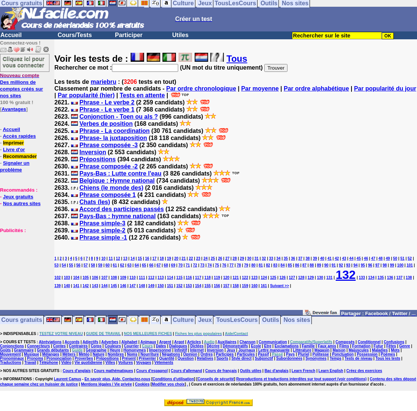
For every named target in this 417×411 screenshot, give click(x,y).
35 (286, 258)
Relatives (205, 358)
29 (242, 258)
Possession (367, 354)
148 (142, 286)
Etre (267, 346)
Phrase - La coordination (114, 131)
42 (337, 258)
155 (207, 286)
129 (311, 277)
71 (188, 265)
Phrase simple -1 (103, 237)
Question (185, 358)
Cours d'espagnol (152, 371)
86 (297, 265)
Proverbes (84, 358)
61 (115, 265)
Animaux (148, 342)
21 (184, 258)
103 (67, 277)
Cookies (142, 384)
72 (195, 265)
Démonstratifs (235, 346)
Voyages (143, 362)
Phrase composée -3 (108, 145)
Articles (194, 342)
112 (151, 277)
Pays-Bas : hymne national (117, 216)
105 (85, 277)
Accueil (11, 35)
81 (261, 265)
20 (176, 258)
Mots (395, 350)
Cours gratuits (21, 320)
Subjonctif (264, 358)
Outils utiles (250, 371)
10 (103, 258)
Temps (336, 358)
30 (249, 258)
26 (220, 258)
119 (217, 277)
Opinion (190, 354)
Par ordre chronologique (201, 88)
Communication (273, 342)
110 (133, 277)
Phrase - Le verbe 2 (106, 102)
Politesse (321, 354)
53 (56, 265)
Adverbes (110, 342)
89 (319, 265)
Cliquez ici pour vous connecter (24, 61)
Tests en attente (142, 95)
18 (162, 258)
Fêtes (391, 346)
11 (111, 258)
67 (158, 265)
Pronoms (35, 358)
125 (273, 277)
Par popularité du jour (385, 88)
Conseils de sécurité (216, 379)
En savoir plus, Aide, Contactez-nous (117, 379)
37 (300, 258)
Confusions (394, 342)
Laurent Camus (67, 379)
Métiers (69, 354)
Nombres (115, 354)
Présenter (147, 358)
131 (329, 277)
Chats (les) (94, 202)
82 (268, 265)
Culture (183, 320)
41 (330, 258)
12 (118, 258)
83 (275, 265)
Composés (344, 342)
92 (341, 265)
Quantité (166, 358)
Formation (361, 346)
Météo (84, 354)
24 (205, 258)
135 (381, 277)
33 (271, 258)
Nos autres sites (21, 203)
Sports (222, 358)
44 (351, 258)
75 (217, 265)
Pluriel (304, 354)
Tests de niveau (358, 358)
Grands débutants (53, 350)
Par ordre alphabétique (316, 88)
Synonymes (315, 358)
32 (264, 258)
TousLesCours (237, 320)
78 (239, 265)
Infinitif (180, 350)
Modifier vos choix (168, 384)
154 (198, 286)
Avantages (13, 109)
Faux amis (327, 346)
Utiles (180, 35)
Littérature (302, 350)
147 (133, 286)
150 (161, 286)
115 (179, 277)
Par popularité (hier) (86, 95)
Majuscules (358, 350)
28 (234, 258)
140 (67, 286)
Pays (290, 354)
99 (392, 265)
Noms (132, 354)
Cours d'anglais (77, 371)
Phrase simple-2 (102, 230)
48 (380, 258)
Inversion (92, 152)
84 (282, 265)
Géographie (96, 350)
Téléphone (48, 362)
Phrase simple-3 (102, 223)
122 (245, 277)
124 (264, 277)
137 (399, 277)
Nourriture (149, 354)
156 (217, 286)
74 (210, 265)
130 (320, 277)
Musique (31, 354)
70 (181, 265)
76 (224, 265)
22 (191, 258)
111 (142, 277)
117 (198, 277)
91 (334, 265)
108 (114, 277)
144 (104, 286)
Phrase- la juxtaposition (113, 138)
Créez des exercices (364, 371)
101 (410, 265)
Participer (129, 35)
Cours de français (221, 371)
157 (226, 286)
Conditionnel (369, 342)
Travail (30, 362)
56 (78, 265)
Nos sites (297, 320)
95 (363, 265)
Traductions (10, 362)
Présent (129, 358)
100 (400, 265)
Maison (338, 350)
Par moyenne (259, 88)
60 (108, 265)
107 (104, 277)
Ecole (256, 346)
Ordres (206, 354)
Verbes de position (106, 124)
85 (290, 265)
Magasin (321, 350)
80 (253, 265)
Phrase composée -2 (108, 166)
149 (151, 286)
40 (322, 258)
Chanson (248, 342)
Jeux (204, 320)
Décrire (213, 346)
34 (278, 258)
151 (170, 286)
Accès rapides (19, 136)
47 (373, 258)
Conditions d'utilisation (173, 379)
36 (293, 258)
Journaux (246, 350)
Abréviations (50, 342)
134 (371, 277)
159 (245, 286)
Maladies (380, 350)
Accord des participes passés (121, 209)
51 (403, 258)
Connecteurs (38, 346)
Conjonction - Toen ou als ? (118, 116)
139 (57, 286)
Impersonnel (160, 350)
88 (312, 265)
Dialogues (178, 346)
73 (202, 265)
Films (344, 346)
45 (359, 258)
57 (85, 265)
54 (64, 265)
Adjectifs (90, 342)
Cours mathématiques (113, 371)
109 (123, 277)
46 (366, 258)
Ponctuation (343, 354)
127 (292, 277)
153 (189, 286)
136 (390, 277)
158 (235, 286)
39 (315, 258)
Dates (161, 346)
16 (147, 258)
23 (198, 258)
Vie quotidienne (88, 362)
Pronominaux (12, 358)
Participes (225, 354)
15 (140, 258)
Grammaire (24, 350)
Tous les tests (387, 358)
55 (71, 265)
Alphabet (129, 342)
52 (410, 258)
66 (151, 265)
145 (114, 286)
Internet (197, 350)
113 (161, 277)
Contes (59, 346)
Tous (236, 59)
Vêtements (163, 362)
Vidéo (66, 362)
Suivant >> (279, 286)
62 (122, 265)
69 (173, 265)
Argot (179, 342)
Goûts (5, 350)
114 (170, 277)
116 (189, 277)
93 (348, 265)
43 (344, 258)
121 (235, 277)
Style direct (241, 358)
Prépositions (97, 159)
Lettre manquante (274, 350)
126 (282, 277)
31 (257, 258)
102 (57, 277)
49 (388, 258)
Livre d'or (14, 149)
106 (95, 277)
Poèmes (388, 354)
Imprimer (13, 143)
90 (326, 265)
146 (123, 286)
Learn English (331, 371)
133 (362, 277)
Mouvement (10, 354)
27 (227, 258)
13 (125, 258)
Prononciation (58, 358)
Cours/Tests (75, 35)
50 (395, 258)
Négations (171, 354)
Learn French (303, 371)
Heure (115, 350)
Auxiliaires (227, 342)
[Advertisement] (22, 271)
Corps (96, 346)
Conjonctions (12, 346)
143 (95, 286)
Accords (71, 342)
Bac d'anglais (277, 371)
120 (226, 277)
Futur (378, 346)
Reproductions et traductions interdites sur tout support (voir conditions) (301, 379)
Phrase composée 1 (107, 195)
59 (100, 265)
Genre (404, 346)
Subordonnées (289, 358)
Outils (270, 320)
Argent (165, 342)
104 (76, 277)
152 (179, 286)
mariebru (103, 82)
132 (346, 274)
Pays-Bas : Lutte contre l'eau (120, 173)
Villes (110, 362)
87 (304, 265)
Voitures (125, 362)
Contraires (78, 346)
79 (246, 265)
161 (264, 286)
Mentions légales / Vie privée (106, 384)
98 (385, 265)
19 (169, 258)
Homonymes (135, 350)
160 (254, 286)
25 (213, 258)
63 (129, 265)
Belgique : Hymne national (117, 180)
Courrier (131, 346)
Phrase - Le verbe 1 (106, 109)
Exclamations (286, 346)
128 (301, 277)
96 (370, 265)
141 (76, 286)
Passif (263, 354)
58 (93, 265)
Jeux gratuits (18, 197)
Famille (308, 346)
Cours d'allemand (186, 371)
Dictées (197, 346)
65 (144, 265)
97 (377, 265)
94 (355, 265)
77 (231, 265)
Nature (98, 354)
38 (307, 258)
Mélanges (51, 354)
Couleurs (113, 346)
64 (137, 265)
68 (166, 265)
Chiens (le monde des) (111, 188)
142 (85, 286)
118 (207, 277)
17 (154, 258)
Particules (246, 354)
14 (133, 258)
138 (409, 277)
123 (254, 277)
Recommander (20, 156)
